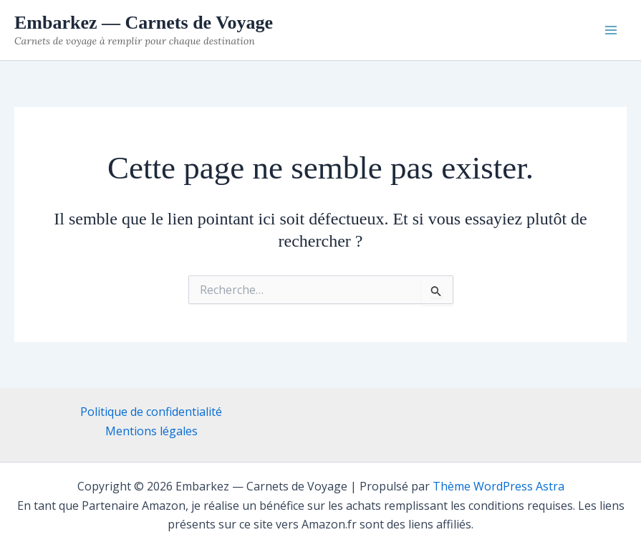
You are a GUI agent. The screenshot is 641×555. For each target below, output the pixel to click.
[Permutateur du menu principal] (611, 30)
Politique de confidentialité (151, 411)
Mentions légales (151, 431)
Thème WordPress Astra (498, 486)
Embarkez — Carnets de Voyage (143, 22)
